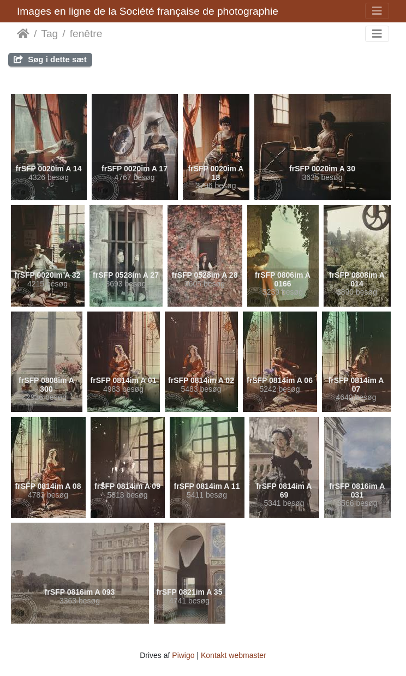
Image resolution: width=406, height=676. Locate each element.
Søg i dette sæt (50, 59)
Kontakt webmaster (233, 655)
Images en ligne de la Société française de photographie (147, 11)
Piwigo (183, 655)
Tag (49, 33)
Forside (23, 34)
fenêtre (86, 33)
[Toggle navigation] (377, 11)
